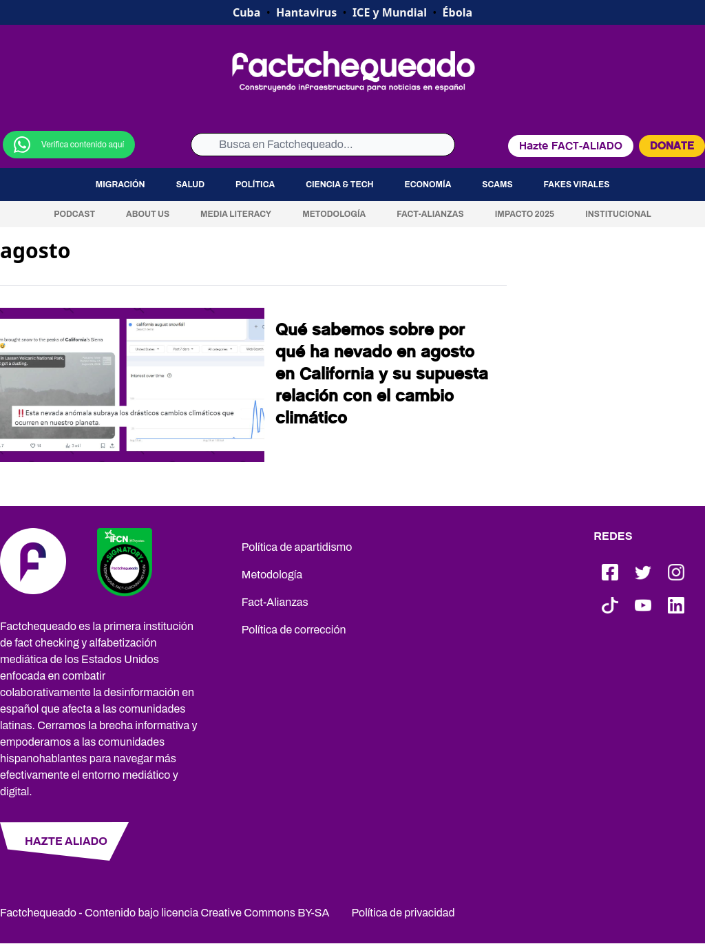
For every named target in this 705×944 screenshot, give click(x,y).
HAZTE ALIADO (66, 841)
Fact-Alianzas (430, 214)
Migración (120, 184)
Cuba (246, 12)
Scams (497, 184)
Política (255, 184)
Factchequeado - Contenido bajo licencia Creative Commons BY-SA (165, 913)
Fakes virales (577, 184)
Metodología (334, 214)
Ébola (457, 12)
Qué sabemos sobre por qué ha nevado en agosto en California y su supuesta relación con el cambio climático (381, 373)
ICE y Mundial (389, 12)
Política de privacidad (403, 913)
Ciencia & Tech (339, 184)
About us (147, 214)
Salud (190, 184)
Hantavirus (306, 12)
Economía (428, 184)
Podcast (74, 214)
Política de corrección (294, 630)
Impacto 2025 (525, 214)
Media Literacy (235, 214)
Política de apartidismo (297, 547)
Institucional (618, 214)
